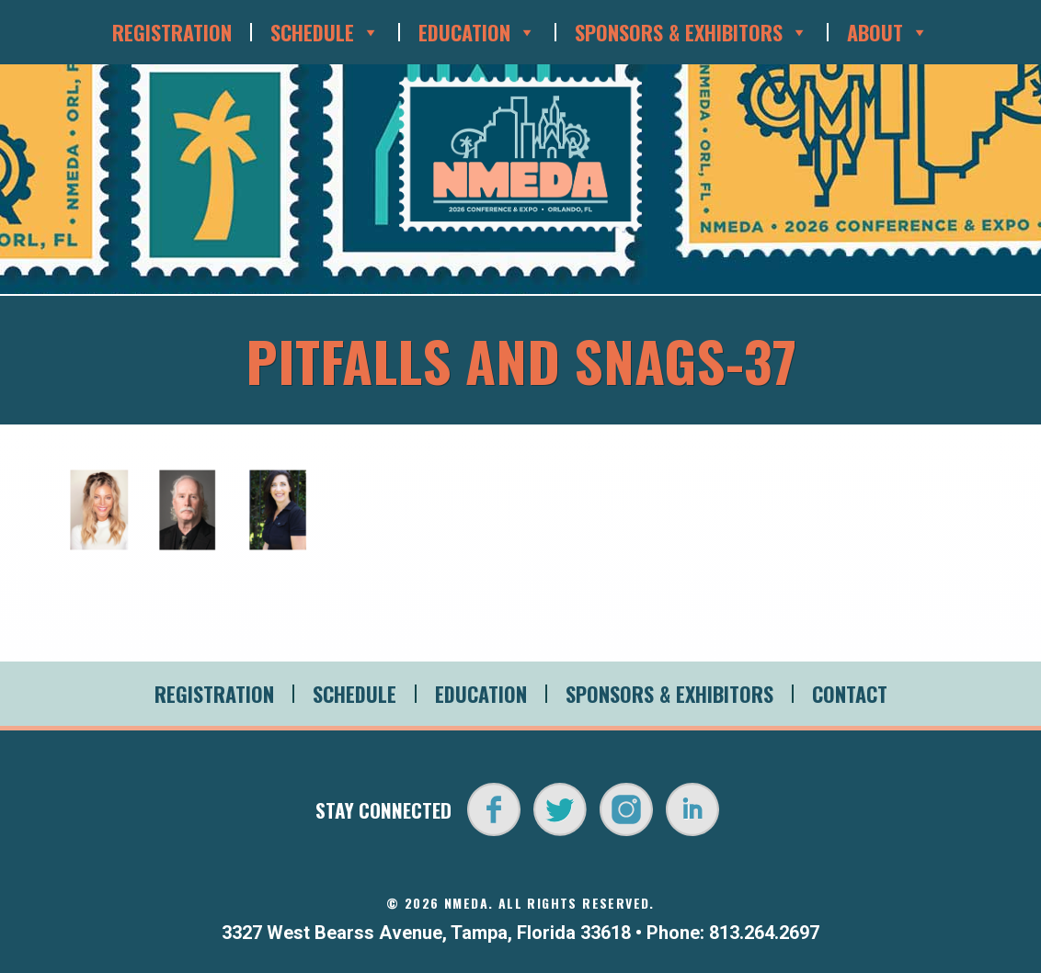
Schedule (325, 32)
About (888, 32)
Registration (172, 32)
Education (477, 32)
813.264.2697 (764, 933)
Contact (849, 693)
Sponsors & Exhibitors (691, 32)
